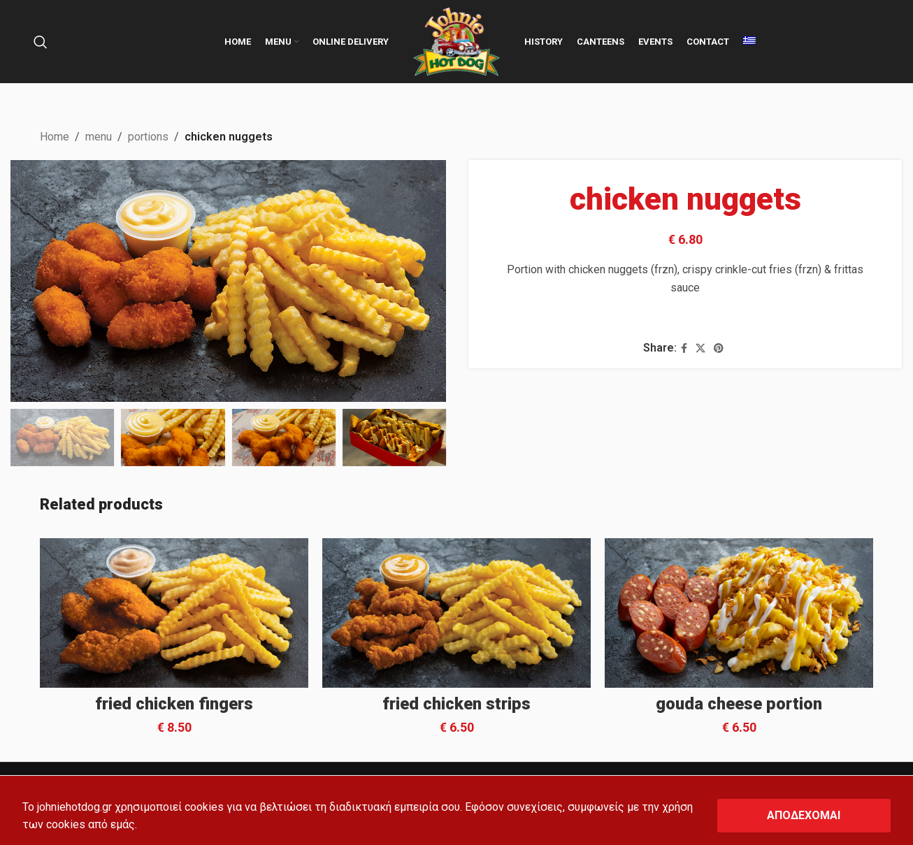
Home (54, 136)
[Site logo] (456, 41)
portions (148, 136)
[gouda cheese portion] (739, 613)
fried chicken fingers (174, 704)
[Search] (41, 42)
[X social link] (700, 347)
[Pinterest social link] (718, 347)
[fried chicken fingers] (174, 613)
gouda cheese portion (739, 704)
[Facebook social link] (683, 347)
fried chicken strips (456, 704)
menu (98, 136)
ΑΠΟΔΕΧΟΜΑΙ (803, 815)
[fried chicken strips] (456, 613)
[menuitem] (749, 42)
